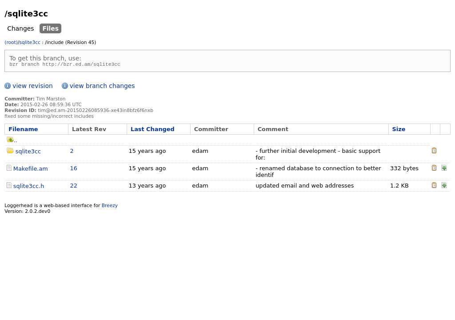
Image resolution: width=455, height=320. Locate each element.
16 (73, 169)
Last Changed (153, 130)
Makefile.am (30, 170)
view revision (32, 87)
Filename (23, 130)
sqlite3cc (29, 42)
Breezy (110, 207)
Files (50, 28)
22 (73, 187)
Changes (20, 28)
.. (12, 141)
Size (399, 130)
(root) (11, 42)
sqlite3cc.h (28, 187)
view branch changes (102, 87)
